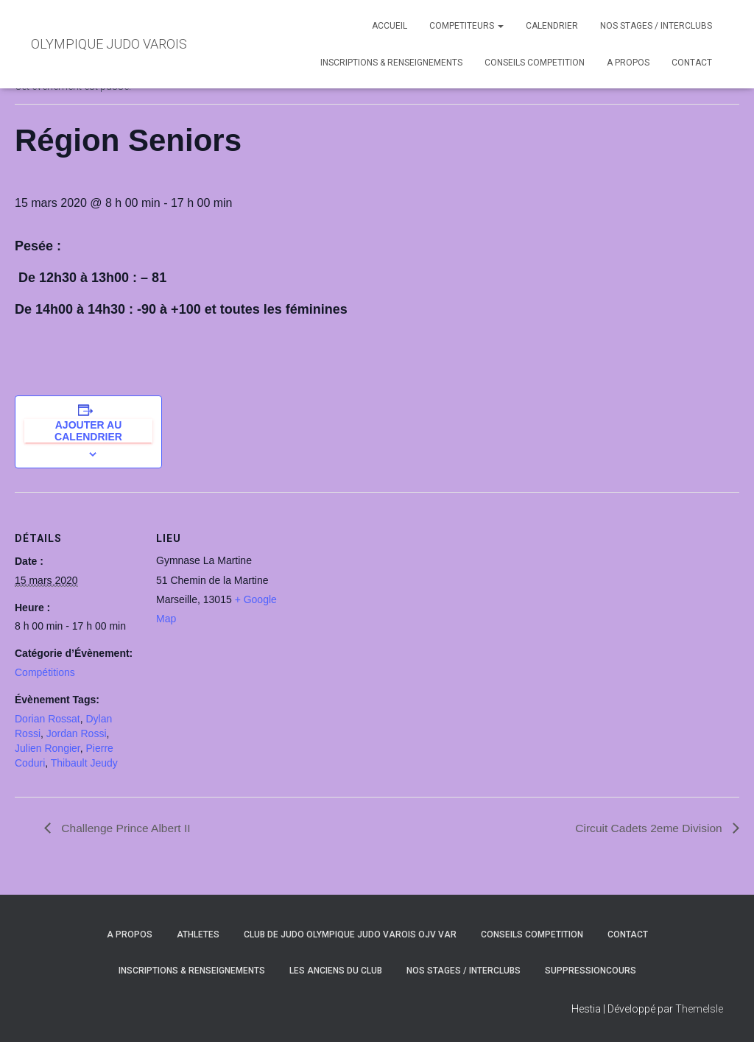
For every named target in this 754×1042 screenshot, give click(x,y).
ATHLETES (198, 934)
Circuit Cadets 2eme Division (648, 828)
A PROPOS (628, 62)
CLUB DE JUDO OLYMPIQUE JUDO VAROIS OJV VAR (350, 934)
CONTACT (692, 62)
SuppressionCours (590, 971)
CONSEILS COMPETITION (535, 62)
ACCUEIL (389, 26)
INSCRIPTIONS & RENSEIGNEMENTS (391, 62)
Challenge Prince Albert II (126, 828)
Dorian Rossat (47, 719)
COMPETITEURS (466, 26)
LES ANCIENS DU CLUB (335, 971)
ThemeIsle (699, 1009)
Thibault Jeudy (84, 763)
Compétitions (45, 672)
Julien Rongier (47, 748)
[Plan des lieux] (375, 594)
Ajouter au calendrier (88, 431)
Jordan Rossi (76, 733)
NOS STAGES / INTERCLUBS (656, 26)
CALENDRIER (552, 26)
